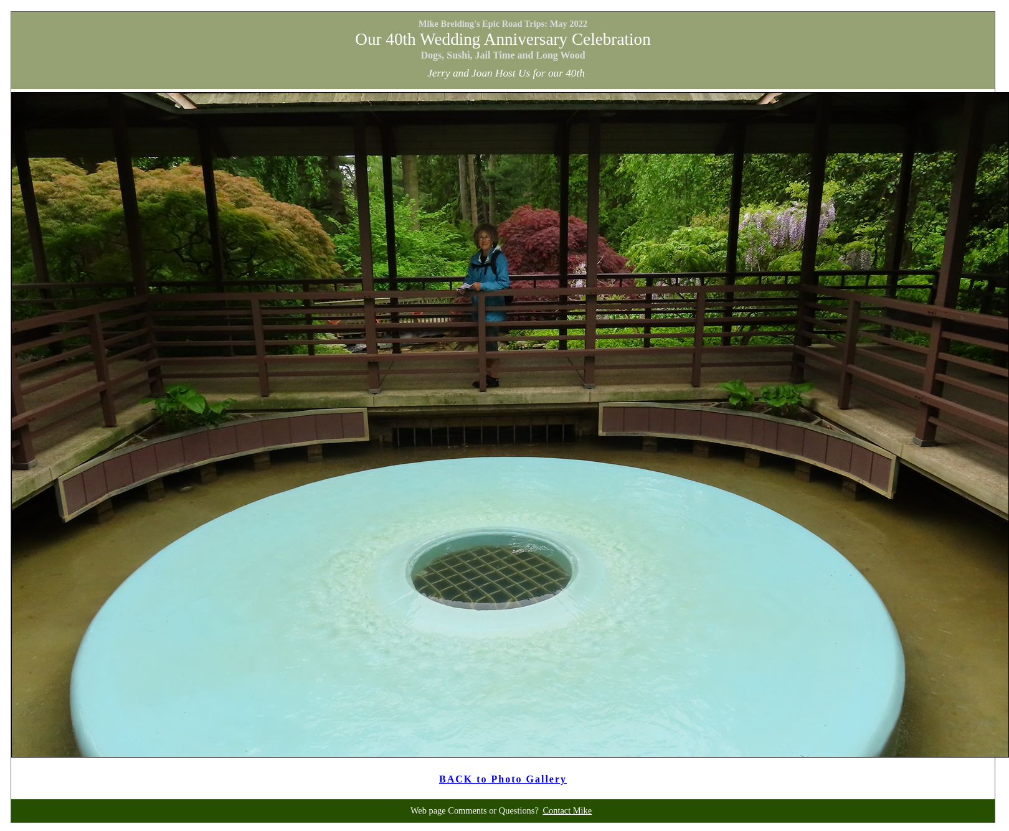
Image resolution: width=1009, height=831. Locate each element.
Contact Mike (567, 810)
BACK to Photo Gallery (503, 779)
